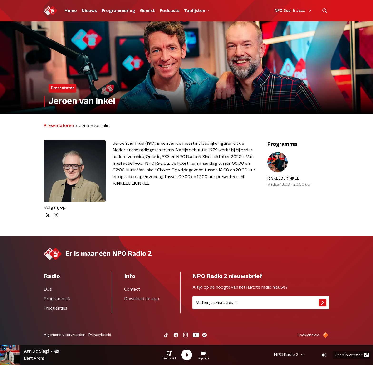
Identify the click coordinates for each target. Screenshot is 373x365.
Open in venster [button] (352, 355)
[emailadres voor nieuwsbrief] (260, 302)
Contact (132, 289)
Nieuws (89, 11)
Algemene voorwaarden (64, 335)
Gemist (147, 11)
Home (70, 11)
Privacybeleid (99, 335)
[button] (169, 355)
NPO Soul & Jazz (294, 10)
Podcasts (169, 11)
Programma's (57, 299)
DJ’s (48, 289)
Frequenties (55, 308)
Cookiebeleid (308, 335)
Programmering (118, 11)
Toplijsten (196, 11)
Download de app (141, 299)
